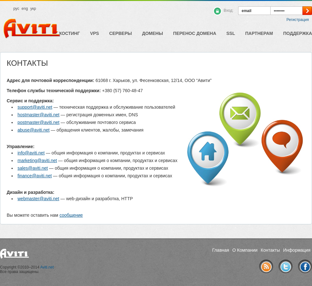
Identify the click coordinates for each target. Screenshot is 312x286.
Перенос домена (194, 33)
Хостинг (69, 33)
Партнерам (259, 33)
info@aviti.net (31, 152)
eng (25, 8)
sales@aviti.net (33, 168)
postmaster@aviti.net (39, 122)
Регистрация (298, 19)
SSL (230, 33)
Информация (296, 250)
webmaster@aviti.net (38, 198)
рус (16, 8)
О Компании (245, 250)
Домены (152, 33)
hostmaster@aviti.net (39, 114)
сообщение (71, 215)
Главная (220, 250)
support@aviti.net (35, 107)
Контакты (270, 250)
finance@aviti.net (35, 175)
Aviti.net (46, 267)
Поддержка (297, 33)
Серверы (120, 33)
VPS (94, 33)
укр (33, 8)
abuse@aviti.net (34, 130)
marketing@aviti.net (37, 160)
